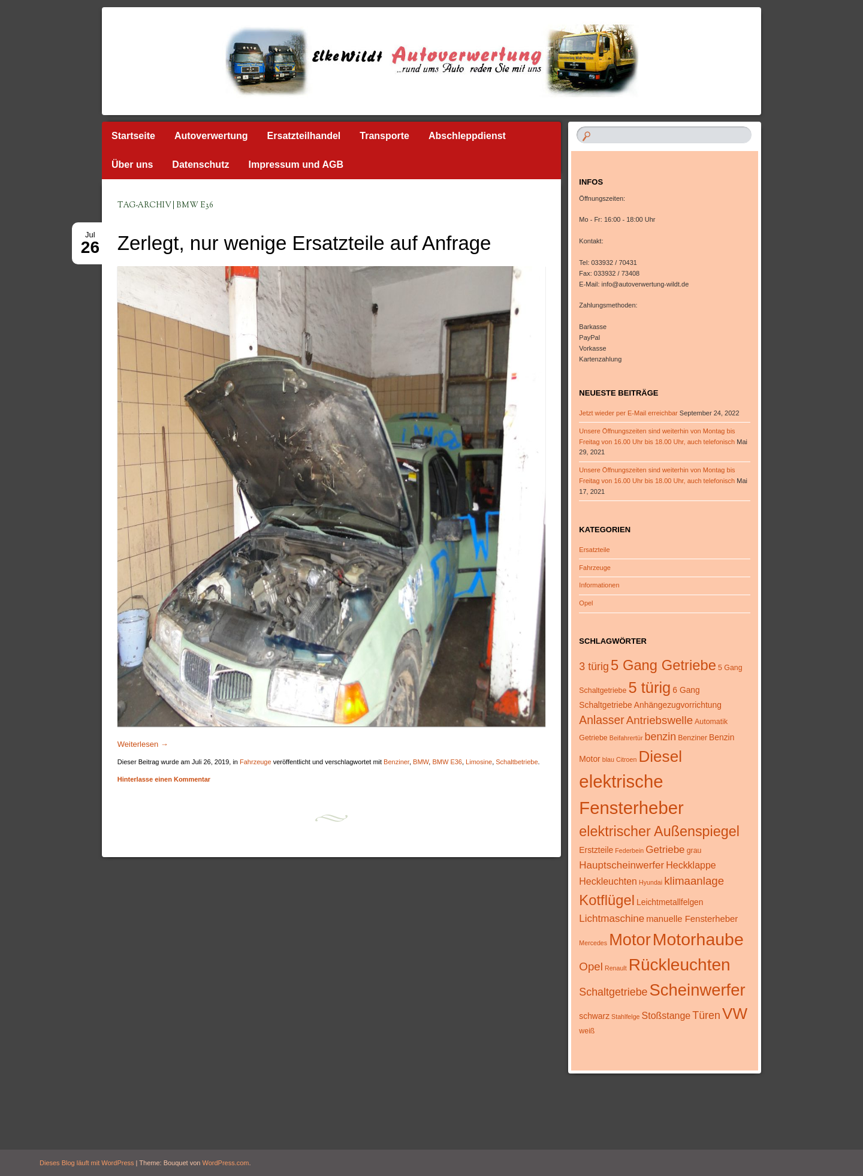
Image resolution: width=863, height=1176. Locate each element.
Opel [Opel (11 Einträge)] (591, 966)
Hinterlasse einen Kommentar (163, 779)
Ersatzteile (594, 549)
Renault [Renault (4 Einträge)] (616, 968)
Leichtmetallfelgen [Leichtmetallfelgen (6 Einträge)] (669, 902)
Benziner (396, 761)
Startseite (133, 136)
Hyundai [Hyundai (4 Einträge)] (650, 882)
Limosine (479, 761)
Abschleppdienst (467, 136)
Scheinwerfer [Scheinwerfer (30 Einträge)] (698, 990)
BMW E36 (447, 761)
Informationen (599, 585)
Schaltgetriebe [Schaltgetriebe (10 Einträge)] (613, 992)
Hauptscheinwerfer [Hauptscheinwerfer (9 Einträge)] (621, 865)
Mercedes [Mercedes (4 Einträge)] (593, 942)
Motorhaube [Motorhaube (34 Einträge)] (698, 939)
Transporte (384, 136)
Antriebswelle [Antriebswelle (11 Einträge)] (659, 720)
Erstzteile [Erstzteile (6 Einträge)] (596, 850)
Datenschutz (200, 164)
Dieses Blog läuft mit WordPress (87, 1162)
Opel (586, 603)
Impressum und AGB (295, 164)
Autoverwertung (211, 136)
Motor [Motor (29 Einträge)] (630, 939)
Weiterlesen (142, 744)
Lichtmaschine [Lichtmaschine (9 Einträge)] (611, 918)
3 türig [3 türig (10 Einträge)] (594, 667)
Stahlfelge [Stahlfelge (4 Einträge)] (625, 1016)
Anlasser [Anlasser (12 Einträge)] (601, 719)
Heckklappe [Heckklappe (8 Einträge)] (691, 865)
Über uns (132, 164)
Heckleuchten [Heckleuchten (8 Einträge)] (608, 881)
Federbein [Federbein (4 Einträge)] (629, 850)
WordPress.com (226, 1162)
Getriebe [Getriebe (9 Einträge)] (664, 849)
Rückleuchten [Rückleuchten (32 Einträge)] (680, 964)
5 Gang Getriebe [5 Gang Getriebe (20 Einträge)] (663, 665)
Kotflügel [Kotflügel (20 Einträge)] (607, 900)
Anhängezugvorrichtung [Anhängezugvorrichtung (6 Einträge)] (678, 705)
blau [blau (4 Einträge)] (608, 759)
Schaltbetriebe (517, 761)
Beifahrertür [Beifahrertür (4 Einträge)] (626, 737)
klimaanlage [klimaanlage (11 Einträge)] (694, 881)
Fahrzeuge (255, 761)
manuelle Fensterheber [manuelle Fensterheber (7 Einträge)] (692, 919)
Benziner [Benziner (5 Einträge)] (692, 738)
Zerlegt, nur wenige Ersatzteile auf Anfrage (304, 243)
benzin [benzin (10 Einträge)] (661, 737)
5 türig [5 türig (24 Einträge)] (649, 687)
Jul (90, 238)
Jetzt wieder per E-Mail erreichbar (628, 413)
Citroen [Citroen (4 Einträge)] (626, 759)
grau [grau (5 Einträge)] (694, 850)
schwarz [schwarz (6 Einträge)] (594, 1016)
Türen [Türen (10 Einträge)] (706, 1015)
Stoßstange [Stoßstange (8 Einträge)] (666, 1016)
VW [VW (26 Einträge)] (734, 1014)
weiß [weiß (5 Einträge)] (587, 1031)
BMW (421, 761)
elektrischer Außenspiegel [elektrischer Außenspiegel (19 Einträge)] (659, 831)
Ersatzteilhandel (304, 136)
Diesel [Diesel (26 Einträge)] (660, 756)
